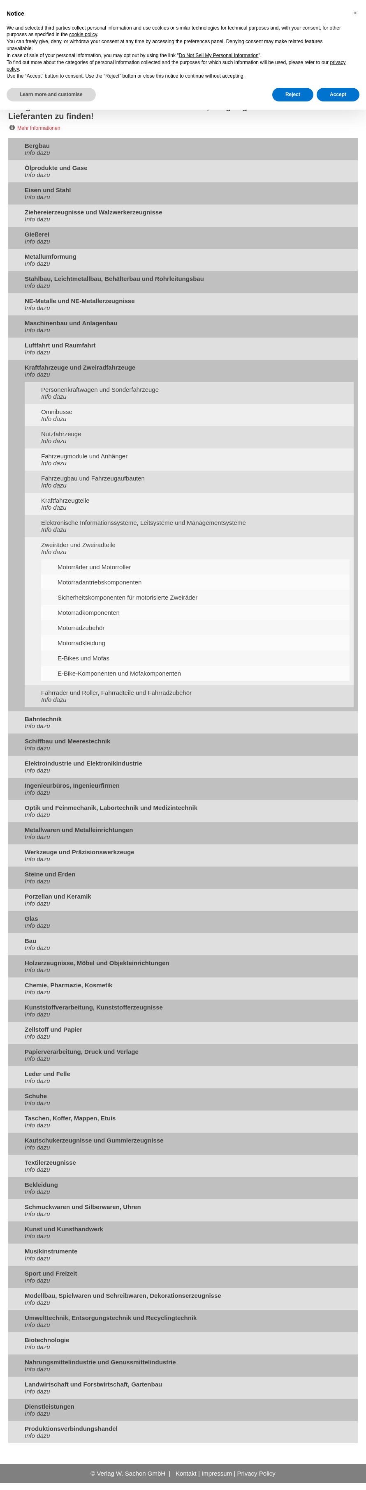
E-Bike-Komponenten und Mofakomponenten (119, 673)
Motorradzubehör (81, 627)
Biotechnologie (47, 1339)
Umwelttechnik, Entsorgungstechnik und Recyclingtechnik (111, 1317)
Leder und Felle (47, 1073)
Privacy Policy (256, 1473)
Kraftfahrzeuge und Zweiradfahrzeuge (80, 367)
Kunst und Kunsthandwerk (64, 1229)
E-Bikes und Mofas (83, 658)
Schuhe (36, 1095)
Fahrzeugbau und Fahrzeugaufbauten (93, 478)
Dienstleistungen (49, 1406)
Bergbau (37, 145)
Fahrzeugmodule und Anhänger (84, 456)
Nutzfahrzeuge (61, 433)
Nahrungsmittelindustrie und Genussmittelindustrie (100, 1362)
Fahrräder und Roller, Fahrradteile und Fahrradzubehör (116, 692)
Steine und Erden (50, 874)
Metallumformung (50, 256)
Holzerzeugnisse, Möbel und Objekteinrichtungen (97, 962)
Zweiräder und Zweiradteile (78, 544)
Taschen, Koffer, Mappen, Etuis (70, 1118)
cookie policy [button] (83, 34)
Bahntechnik (43, 718)
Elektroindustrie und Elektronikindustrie (83, 763)
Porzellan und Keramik (58, 896)
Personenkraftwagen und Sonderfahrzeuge (100, 389)
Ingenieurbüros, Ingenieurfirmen (72, 785)
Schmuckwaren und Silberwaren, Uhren (83, 1206)
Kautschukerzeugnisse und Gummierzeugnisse (94, 1140)
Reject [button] (292, 94)
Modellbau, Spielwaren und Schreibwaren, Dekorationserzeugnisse (123, 1295)
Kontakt (186, 1473)
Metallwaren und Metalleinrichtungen (79, 829)
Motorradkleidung (81, 642)
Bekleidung (41, 1184)
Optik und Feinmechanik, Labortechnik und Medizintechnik (111, 807)
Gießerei (37, 234)
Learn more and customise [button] (51, 94)
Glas (31, 918)
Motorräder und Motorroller (94, 566)
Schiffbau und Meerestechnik (67, 741)
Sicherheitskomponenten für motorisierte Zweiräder (127, 597)
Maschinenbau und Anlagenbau (71, 323)
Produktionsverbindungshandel (71, 1428)
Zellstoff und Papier (53, 1029)
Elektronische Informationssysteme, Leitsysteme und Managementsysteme (143, 522)
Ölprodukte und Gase (56, 167)
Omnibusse (56, 411)
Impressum (217, 1473)
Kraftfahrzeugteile (65, 500)
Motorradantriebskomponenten (99, 582)
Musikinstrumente (51, 1251)
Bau (30, 940)
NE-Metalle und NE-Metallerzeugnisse (80, 300)
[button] (355, 13)
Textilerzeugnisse (50, 1162)
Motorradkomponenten (89, 612)
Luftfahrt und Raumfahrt (60, 345)
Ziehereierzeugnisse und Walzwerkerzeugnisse (93, 212)
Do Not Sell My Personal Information (219, 55)
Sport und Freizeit (51, 1273)
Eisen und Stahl (48, 189)
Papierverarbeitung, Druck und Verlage (82, 1051)
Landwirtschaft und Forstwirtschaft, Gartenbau (93, 1384)
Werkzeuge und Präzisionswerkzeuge (79, 851)
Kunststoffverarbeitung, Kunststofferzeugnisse (94, 1007)
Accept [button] (338, 94)
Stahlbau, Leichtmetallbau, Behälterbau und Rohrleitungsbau (114, 278)
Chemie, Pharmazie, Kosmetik (68, 985)
